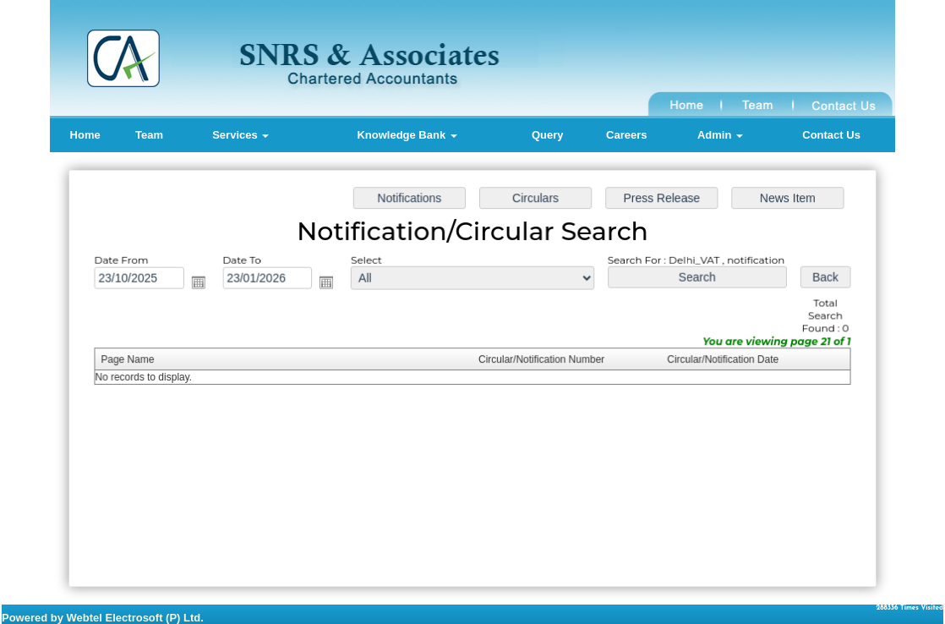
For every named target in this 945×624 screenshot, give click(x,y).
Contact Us (831, 135)
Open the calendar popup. (203, 284)
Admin (720, 135)
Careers (626, 135)
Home (85, 135)
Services (240, 135)
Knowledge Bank (406, 135)
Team (149, 135)
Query (548, 135)
